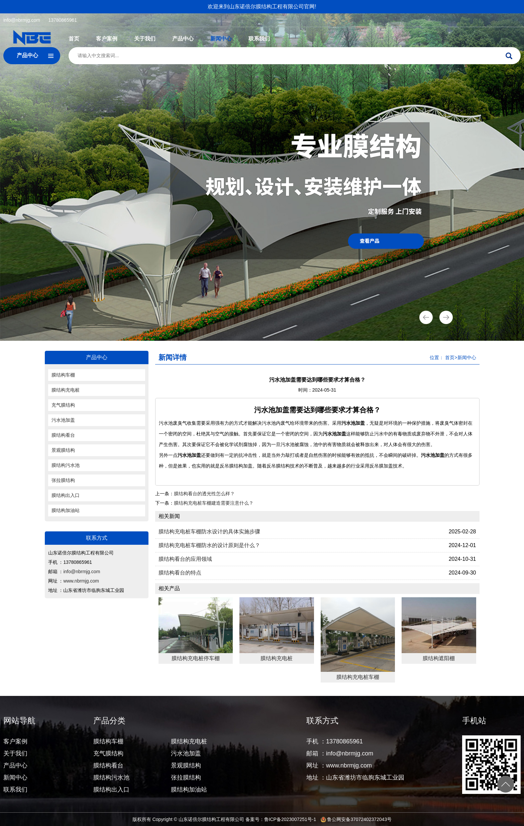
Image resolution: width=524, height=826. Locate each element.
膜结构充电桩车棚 (357, 677)
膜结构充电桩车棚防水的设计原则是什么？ (209, 545)
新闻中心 (221, 38)
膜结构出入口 (65, 495)
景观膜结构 (63, 450)
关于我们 (144, 38)
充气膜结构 (63, 405)
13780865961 (62, 20)
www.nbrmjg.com (81, 581)
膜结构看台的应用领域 (185, 559)
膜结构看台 (63, 435)
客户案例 (106, 38)
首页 (74, 38)
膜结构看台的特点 (180, 573)
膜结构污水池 (65, 465)
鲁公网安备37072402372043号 (356, 819)
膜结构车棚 (63, 375)
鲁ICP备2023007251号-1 (290, 819)
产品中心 (183, 38)
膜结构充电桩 (65, 390)
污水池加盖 (63, 420)
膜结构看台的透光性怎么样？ (204, 493)
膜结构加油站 (65, 510)
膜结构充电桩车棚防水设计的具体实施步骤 (209, 531)
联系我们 (259, 38)
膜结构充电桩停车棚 (196, 658)
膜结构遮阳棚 (439, 658)
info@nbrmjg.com (21, 20)
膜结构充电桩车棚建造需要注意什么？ (213, 503)
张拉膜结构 (63, 480)
